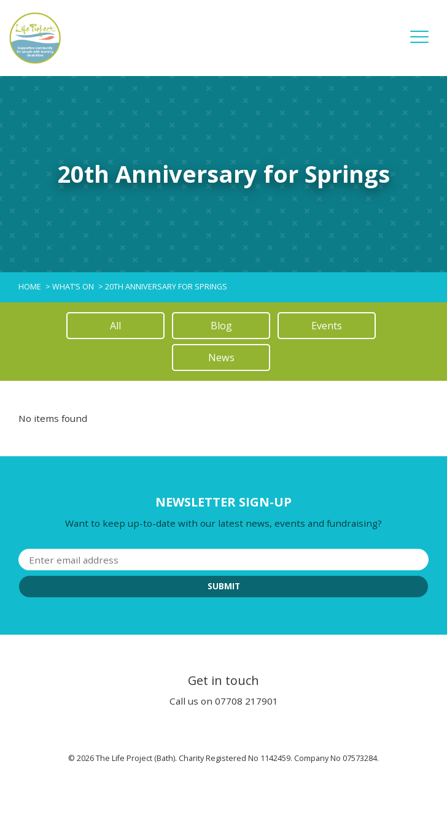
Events (326, 325)
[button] (419, 45)
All (115, 325)
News (221, 357)
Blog (221, 325)
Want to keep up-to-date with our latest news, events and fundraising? (223, 523)
